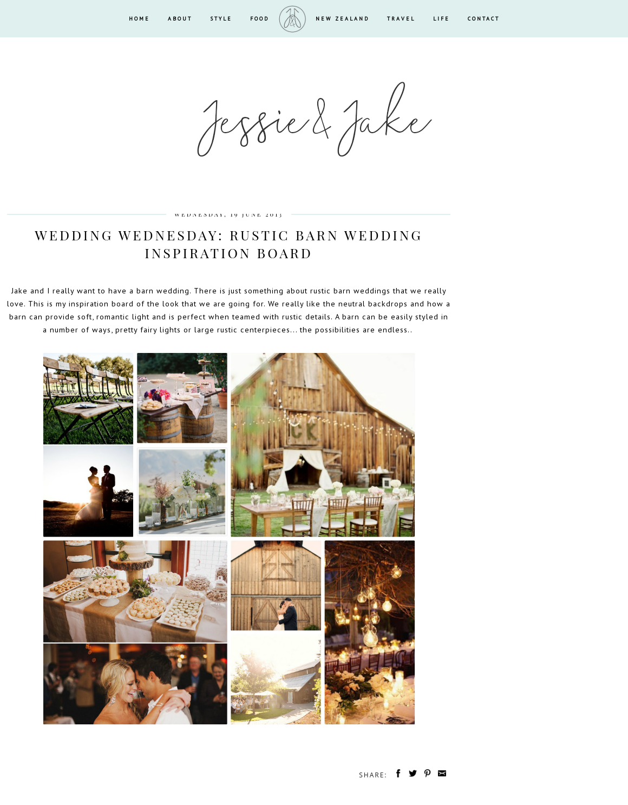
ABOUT (180, 18)
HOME (139, 18)
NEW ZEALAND (342, 18)
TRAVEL (401, 18)
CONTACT (484, 18)
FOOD (259, 18)
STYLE (221, 18)
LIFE (441, 18)
